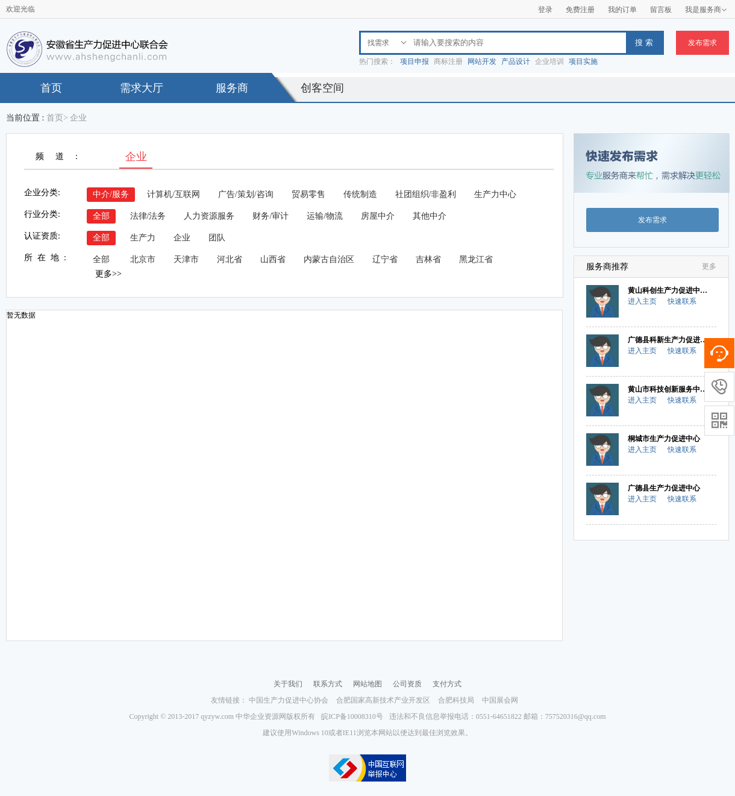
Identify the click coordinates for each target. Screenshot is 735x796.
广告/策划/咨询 (246, 194)
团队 (216, 237)
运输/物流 (325, 216)
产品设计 (515, 61)
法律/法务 (148, 216)
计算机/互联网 (173, 194)
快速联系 (682, 301)
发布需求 (702, 43)
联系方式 (327, 684)
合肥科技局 (456, 700)
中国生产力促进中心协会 (288, 700)
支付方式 (447, 684)
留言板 (661, 9)
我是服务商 (706, 9)
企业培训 (549, 61)
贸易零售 (308, 194)
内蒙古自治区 (329, 259)
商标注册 (448, 61)
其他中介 (429, 216)
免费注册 (580, 9)
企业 (182, 237)
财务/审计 (270, 216)
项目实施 (583, 61)
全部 (101, 216)
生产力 (142, 237)
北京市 (142, 259)
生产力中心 (495, 194)
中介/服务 (111, 194)
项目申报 (414, 61)
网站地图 (367, 684)
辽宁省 (385, 259)
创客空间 (322, 88)
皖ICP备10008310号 (352, 716)
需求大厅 (141, 88)
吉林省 (428, 259)
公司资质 (407, 684)
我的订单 (622, 9)
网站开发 (482, 61)
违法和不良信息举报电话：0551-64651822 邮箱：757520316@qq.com (497, 716)
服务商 (232, 88)
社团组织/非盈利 (426, 194)
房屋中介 (378, 216)
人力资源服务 (209, 216)
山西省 (273, 259)
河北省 (229, 259)
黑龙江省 (476, 259)
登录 (545, 9)
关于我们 (288, 684)
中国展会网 (500, 700)
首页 (51, 88)
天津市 (186, 259)
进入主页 (642, 301)
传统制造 (360, 194)
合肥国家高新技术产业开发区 (383, 700)
